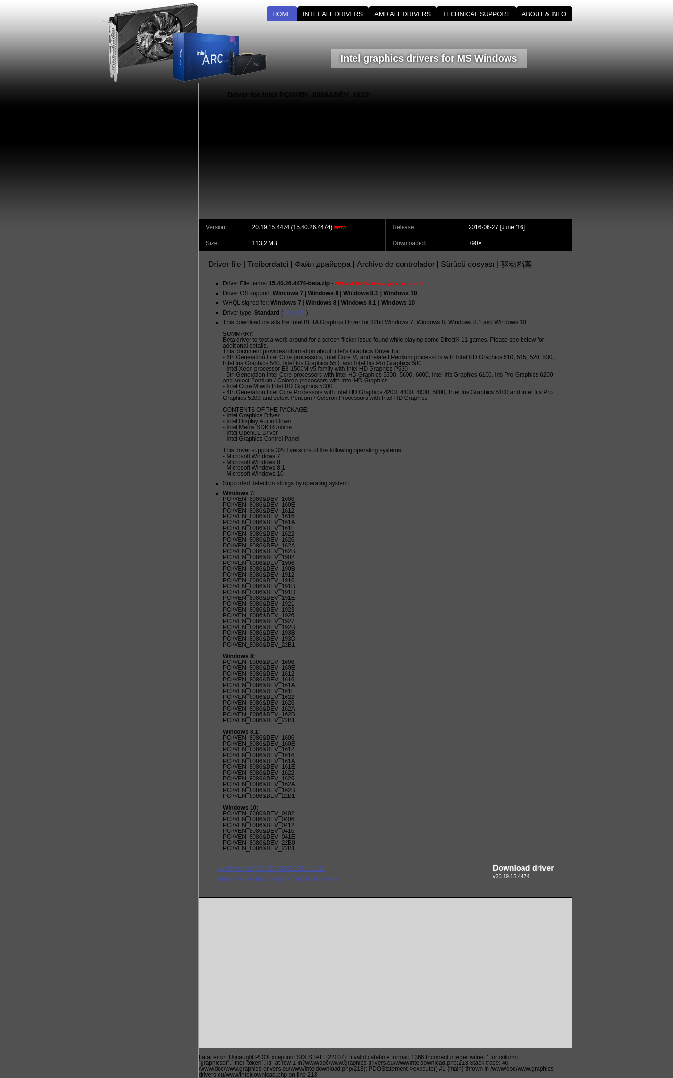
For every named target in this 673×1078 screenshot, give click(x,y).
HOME (281, 13)
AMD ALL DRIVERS (402, 13)
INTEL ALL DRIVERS (333, 13)
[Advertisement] (489, 151)
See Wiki (294, 312)
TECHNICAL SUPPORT (476, 13)
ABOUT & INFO (544, 13)
